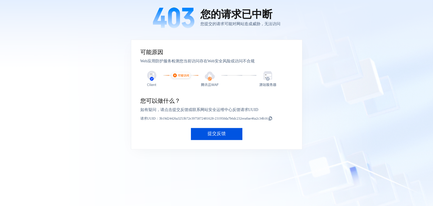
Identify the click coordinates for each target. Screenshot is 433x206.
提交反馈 (216, 133)
